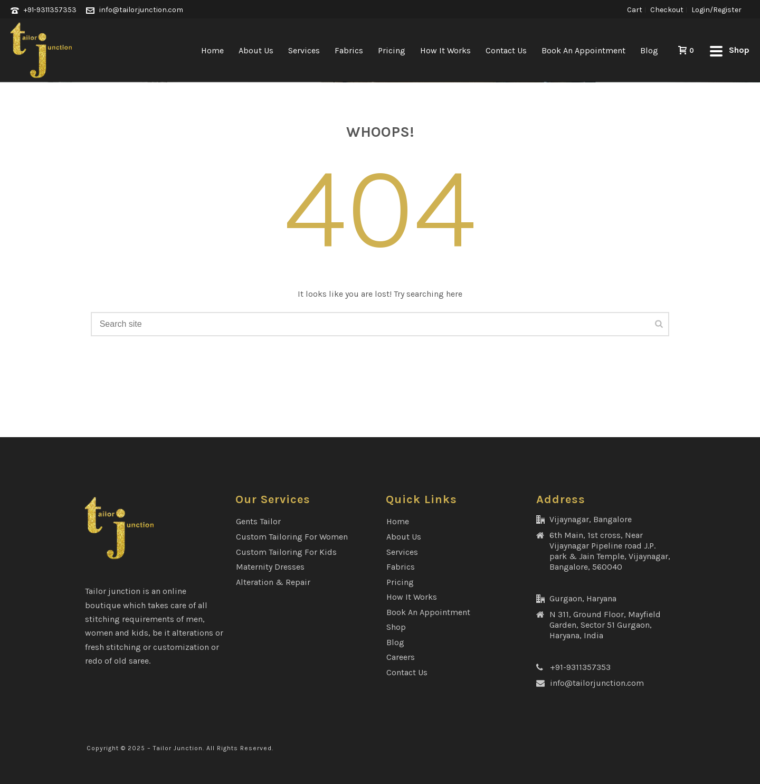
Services (304, 50)
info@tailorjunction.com (141, 9)
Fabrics (349, 50)
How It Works (445, 50)
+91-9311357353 (50, 9)
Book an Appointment (583, 50)
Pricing (391, 50)
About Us (256, 50)
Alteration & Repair (273, 582)
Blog (649, 50)
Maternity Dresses (270, 567)
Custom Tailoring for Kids (286, 552)
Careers (400, 657)
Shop (396, 627)
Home (212, 50)
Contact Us (506, 50)
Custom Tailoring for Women (292, 537)
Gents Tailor (258, 521)
